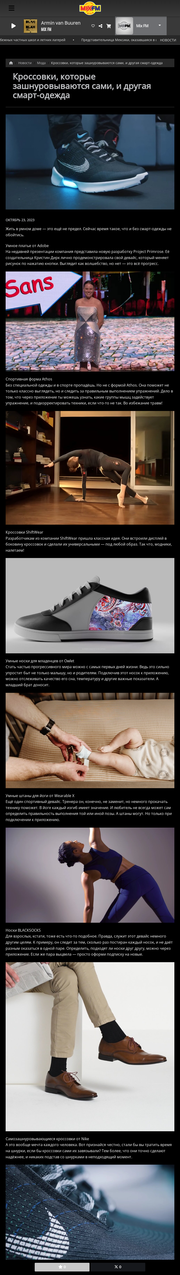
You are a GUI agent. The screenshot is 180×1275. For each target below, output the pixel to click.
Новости (25, 63)
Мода (42, 63)
